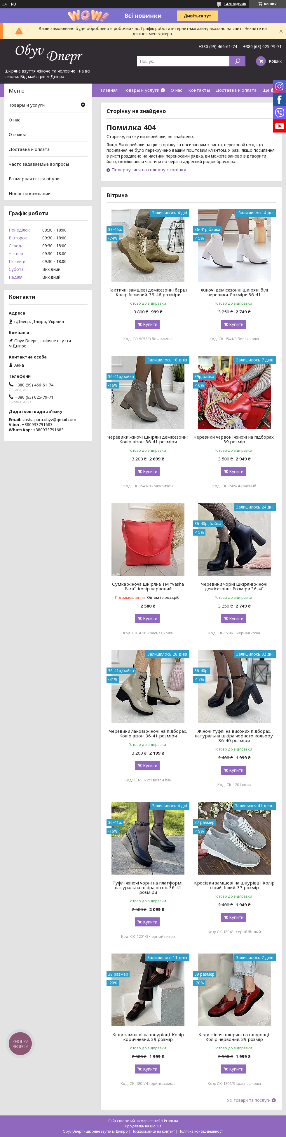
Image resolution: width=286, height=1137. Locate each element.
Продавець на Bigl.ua (143, 1126)
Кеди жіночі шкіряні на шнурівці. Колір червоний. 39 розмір (234, 1036)
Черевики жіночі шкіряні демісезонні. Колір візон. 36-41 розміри (148, 439)
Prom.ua (171, 1120)
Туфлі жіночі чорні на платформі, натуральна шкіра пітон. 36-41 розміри (148, 887)
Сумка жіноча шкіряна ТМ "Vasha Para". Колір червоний (148, 586)
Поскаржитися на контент (153, 1131)
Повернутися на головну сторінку (148, 169)
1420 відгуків (235, 3)
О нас (176, 90)
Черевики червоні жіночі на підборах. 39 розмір (234, 439)
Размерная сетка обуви (34, 178)
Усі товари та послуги (249, 1100)
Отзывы (17, 134)
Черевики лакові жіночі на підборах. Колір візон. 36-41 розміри (148, 733)
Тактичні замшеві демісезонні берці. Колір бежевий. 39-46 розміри (148, 292)
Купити (150, 324)
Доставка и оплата (236, 90)
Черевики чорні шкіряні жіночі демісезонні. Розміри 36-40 (234, 586)
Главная (109, 90)
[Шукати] (237, 61)
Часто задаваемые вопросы (39, 164)
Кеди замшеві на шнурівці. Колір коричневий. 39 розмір (148, 1036)
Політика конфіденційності (201, 1131)
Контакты (199, 90)
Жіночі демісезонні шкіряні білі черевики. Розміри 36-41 (234, 292)
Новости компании (29, 193)
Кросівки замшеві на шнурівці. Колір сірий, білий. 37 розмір (234, 885)
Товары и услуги (141, 90)
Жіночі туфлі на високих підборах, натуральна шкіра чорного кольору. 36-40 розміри (234, 736)
